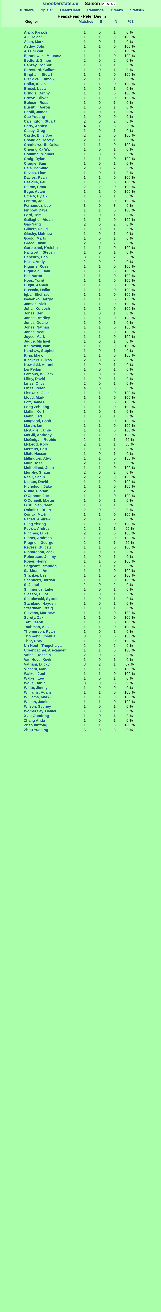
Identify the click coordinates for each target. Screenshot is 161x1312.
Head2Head (70, 10)
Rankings (95, 10)
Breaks (117, 10)
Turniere (26, 10)
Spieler (47, 10)
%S (131, 21)
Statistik (137, 10)
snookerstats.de (60, 3)
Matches (86, 21)
